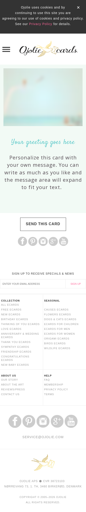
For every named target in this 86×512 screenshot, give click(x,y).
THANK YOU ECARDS (16, 342)
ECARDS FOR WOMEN (59, 333)
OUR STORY (9, 379)
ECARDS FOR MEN (57, 329)
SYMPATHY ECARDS (15, 346)
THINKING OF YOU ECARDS (20, 324)
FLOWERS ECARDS (57, 314)
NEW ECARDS (11, 314)
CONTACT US (10, 394)
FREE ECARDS (11, 309)
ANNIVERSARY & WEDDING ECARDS (20, 335)
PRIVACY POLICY (56, 389)
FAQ (47, 379)
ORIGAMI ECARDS (56, 338)
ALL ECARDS (10, 304)
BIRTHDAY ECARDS (14, 319)
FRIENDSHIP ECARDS (16, 351)
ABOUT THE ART (12, 384)
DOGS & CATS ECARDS (60, 319)
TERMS (49, 394)
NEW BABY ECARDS (15, 364)
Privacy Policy (40, 24)
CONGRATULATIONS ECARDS (15, 358)
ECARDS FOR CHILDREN (61, 324)
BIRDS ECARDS (55, 343)
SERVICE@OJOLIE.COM (43, 437)
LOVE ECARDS (11, 329)
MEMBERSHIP (53, 384)
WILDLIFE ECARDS (57, 348)
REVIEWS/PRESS (13, 389)
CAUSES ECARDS (56, 309)
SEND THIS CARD (43, 224)
